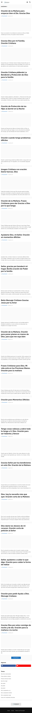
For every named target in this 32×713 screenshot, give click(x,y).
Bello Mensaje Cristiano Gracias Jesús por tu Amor (15, 301)
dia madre (3, 683)
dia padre (3, 685)
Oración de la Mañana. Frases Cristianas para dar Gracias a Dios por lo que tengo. (15, 203)
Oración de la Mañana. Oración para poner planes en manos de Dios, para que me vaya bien (15, 334)
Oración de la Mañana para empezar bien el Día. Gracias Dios (15, 12)
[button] (2, 2)
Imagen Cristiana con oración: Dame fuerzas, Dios (14, 170)
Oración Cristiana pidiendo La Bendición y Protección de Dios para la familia (14, 74)
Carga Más (15, 657)
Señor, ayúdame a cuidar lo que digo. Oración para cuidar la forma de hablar (16, 562)
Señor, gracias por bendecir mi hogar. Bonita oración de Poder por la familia (14, 268)
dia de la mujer (4, 681)
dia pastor (3, 688)
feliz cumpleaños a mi (5, 690)
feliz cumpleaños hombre (6, 692)
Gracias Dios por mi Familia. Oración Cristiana (13, 42)
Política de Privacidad (20, 710)
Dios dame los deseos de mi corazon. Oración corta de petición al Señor (13, 528)
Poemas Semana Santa (6, 678)
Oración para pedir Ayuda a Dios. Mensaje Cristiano (15, 595)
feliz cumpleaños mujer (6, 695)
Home (8, 710)
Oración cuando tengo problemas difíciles (16, 139)
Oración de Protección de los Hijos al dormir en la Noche (13, 107)
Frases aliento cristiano (6, 676)
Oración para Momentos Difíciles (15, 400)
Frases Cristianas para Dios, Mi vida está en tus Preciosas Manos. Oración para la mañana (15, 368)
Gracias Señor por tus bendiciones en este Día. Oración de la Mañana (16, 464)
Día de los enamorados (6, 673)
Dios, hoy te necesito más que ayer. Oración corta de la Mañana (15, 495)
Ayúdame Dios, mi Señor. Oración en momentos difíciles (15, 236)
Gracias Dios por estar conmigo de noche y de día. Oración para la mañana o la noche (16, 627)
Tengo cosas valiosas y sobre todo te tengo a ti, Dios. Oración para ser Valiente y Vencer (16, 431)
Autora (12, 710)
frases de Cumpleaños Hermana (8, 697)
